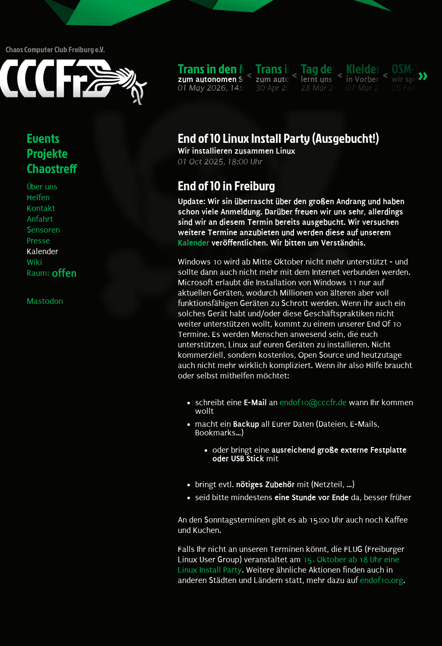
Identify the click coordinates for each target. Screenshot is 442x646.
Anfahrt (40, 219)
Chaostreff (52, 168)
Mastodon (45, 301)
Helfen (38, 197)
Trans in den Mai (217, 69)
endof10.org (381, 580)
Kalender (42, 251)
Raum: (38, 273)
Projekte (47, 153)
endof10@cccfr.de (313, 402)
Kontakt (41, 208)
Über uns (42, 187)
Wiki (34, 262)
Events (43, 138)
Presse (38, 241)
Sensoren (43, 230)
